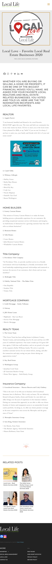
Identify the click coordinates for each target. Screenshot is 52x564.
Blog (23, 59)
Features (35, 59)
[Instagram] (8, 73)
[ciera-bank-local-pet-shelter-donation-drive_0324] (26, 166)
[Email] (21, 73)
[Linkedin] (18, 73)
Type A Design (20, 542)
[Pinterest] (11, 73)
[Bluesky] (14, 73)
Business (28, 59)
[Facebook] (4, 73)
